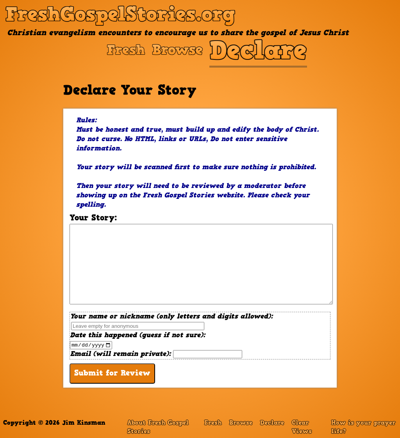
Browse (240, 423)
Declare (272, 423)
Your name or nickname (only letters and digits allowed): (171, 322)
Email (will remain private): (156, 354)
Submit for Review (112, 374)
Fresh (212, 423)
